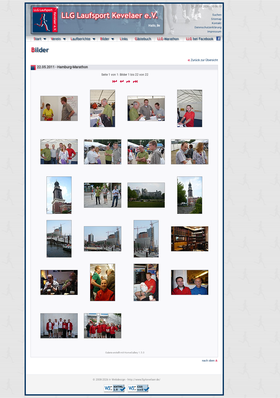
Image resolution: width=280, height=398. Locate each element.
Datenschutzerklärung (208, 27)
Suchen (216, 15)
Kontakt (216, 23)
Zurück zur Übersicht (204, 60)
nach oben (208, 360)
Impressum (214, 31)
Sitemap (216, 19)
